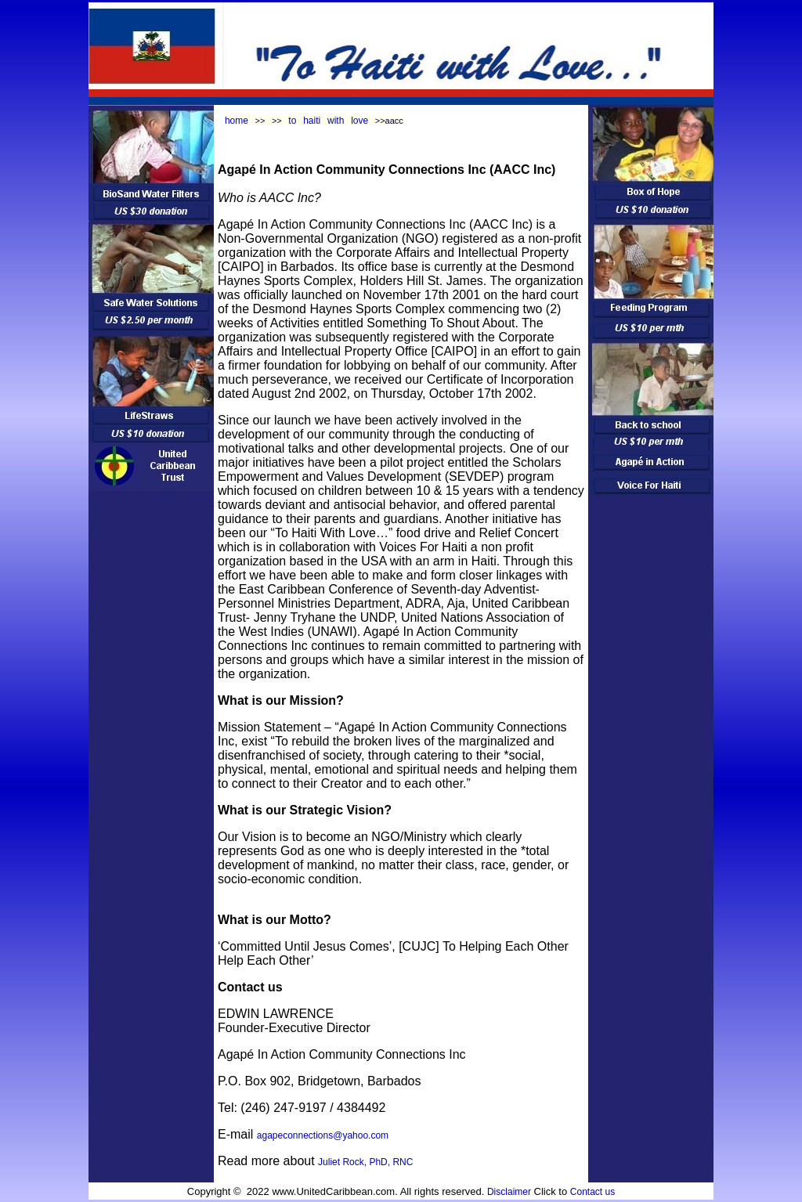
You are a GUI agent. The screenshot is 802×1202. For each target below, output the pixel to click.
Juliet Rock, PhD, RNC (365, 1162)
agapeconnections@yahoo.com (322, 1135)
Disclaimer (509, 1191)
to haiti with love (328, 120)
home (236, 120)
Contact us (592, 1191)
